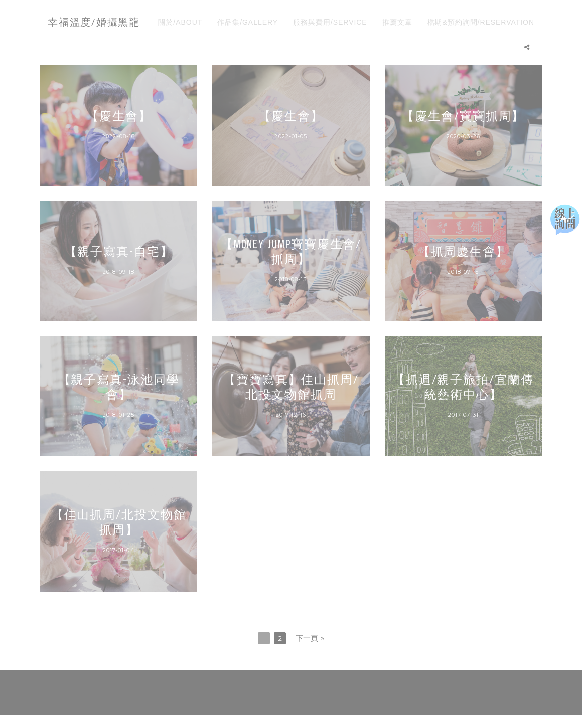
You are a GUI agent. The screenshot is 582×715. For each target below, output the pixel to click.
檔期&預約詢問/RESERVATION (481, 22)
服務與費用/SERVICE (330, 22)
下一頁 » (310, 638)
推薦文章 (397, 22)
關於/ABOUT (180, 22)
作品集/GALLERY (247, 22)
